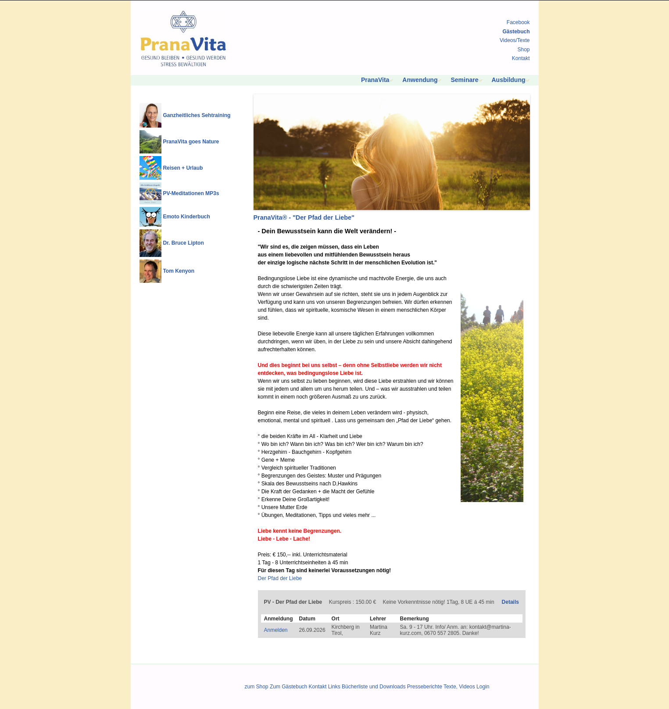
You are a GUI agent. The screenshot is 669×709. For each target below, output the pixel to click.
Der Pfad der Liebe (280, 578)
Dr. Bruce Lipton (183, 243)
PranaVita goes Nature (191, 142)
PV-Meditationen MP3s (191, 193)
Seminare (464, 79)
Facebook (518, 22)
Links (334, 687)
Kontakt (521, 58)
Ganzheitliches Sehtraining (196, 115)
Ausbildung (509, 79)
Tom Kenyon (178, 271)
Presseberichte (424, 687)
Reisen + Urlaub (183, 168)
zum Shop (256, 687)
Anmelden (276, 630)
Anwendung (419, 79)
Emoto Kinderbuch (186, 217)
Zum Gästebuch (288, 687)
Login (482, 687)
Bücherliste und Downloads (373, 687)
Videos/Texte (515, 40)
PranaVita (375, 79)
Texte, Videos (459, 687)
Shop (523, 49)
